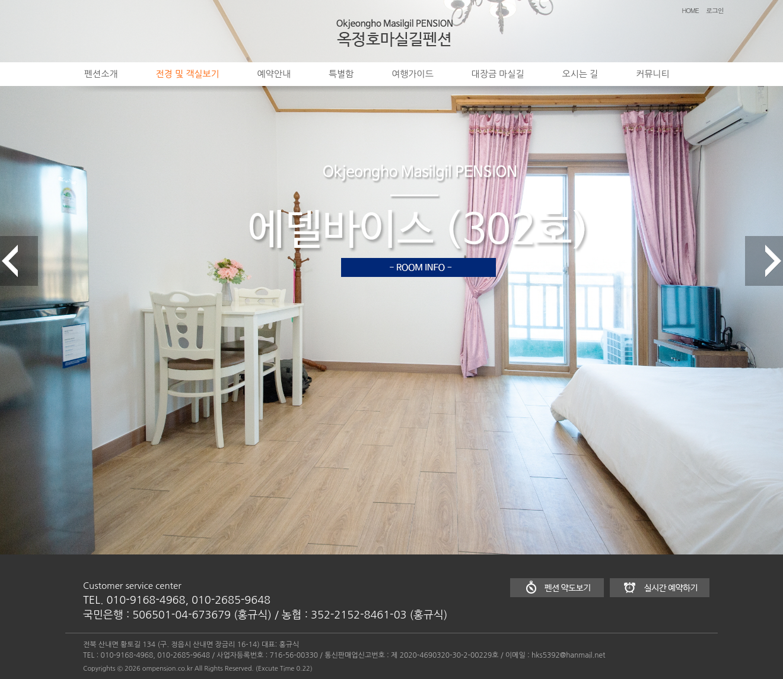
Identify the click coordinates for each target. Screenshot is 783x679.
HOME (690, 10)
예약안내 (274, 73)
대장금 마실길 (498, 73)
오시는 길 (580, 73)
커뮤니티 (652, 73)
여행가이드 (413, 73)
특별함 (341, 73)
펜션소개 (100, 73)
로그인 (715, 10)
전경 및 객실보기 (187, 73)
